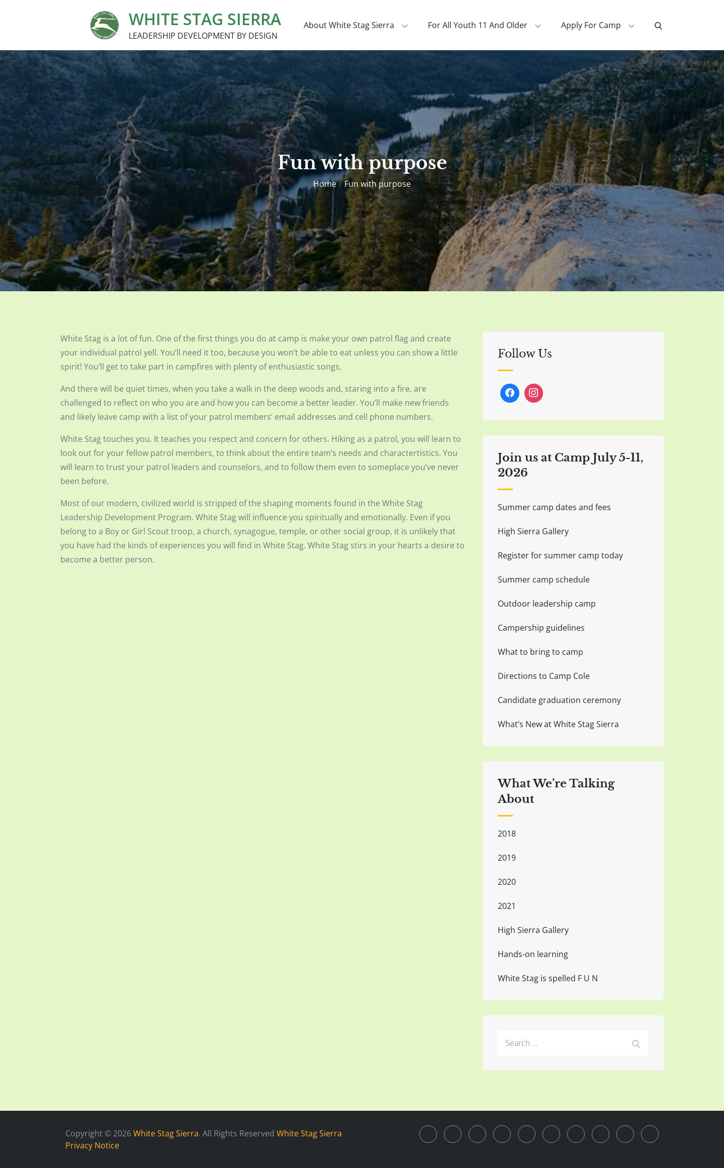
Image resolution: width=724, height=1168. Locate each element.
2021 (507, 905)
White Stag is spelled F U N (548, 978)
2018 (507, 833)
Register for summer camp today (560, 555)
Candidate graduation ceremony (559, 700)
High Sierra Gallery (533, 531)
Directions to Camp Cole (544, 675)
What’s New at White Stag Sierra (558, 724)
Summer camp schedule (544, 579)
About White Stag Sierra (356, 25)
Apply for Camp (598, 25)
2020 (507, 881)
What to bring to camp (540, 651)
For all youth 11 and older (484, 25)
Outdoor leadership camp (547, 603)
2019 (507, 857)
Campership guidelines (541, 627)
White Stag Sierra (205, 19)
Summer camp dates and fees (554, 507)
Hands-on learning (533, 954)
